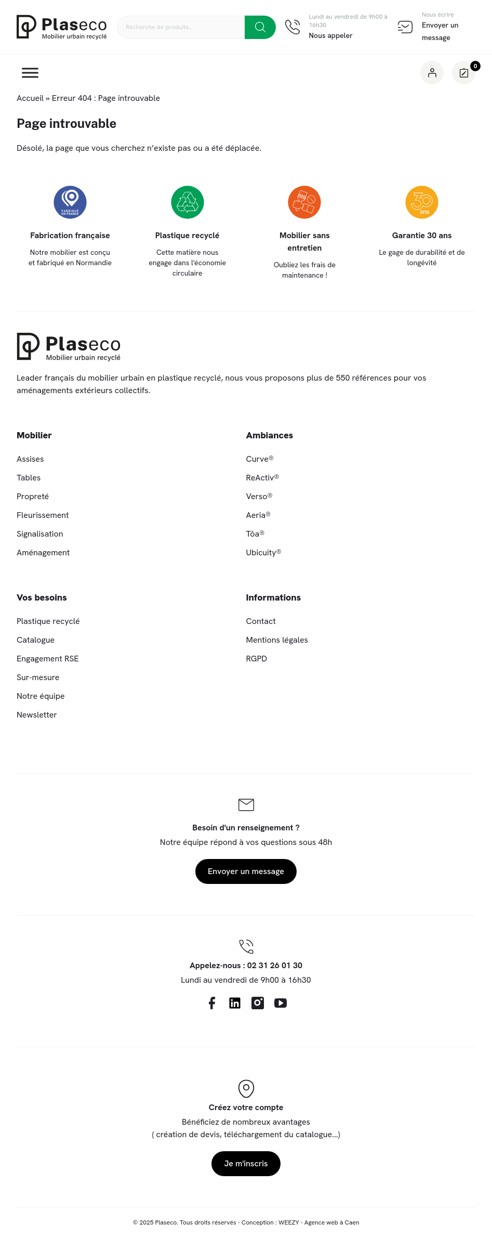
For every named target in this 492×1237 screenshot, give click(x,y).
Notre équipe (41, 696)
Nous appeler (331, 35)
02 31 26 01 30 (274, 965)
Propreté (33, 496)
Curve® (260, 458)
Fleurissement (43, 515)
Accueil (30, 98)
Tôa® (255, 533)
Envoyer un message (246, 871)
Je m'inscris (246, 1163)
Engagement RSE (48, 658)
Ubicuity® (264, 552)
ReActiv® (263, 477)
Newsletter (37, 714)
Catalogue (36, 639)
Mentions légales (277, 639)
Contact (261, 621)
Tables (29, 477)
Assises (30, 458)
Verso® (259, 496)
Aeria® (258, 515)
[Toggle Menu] (30, 72)
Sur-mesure (38, 677)
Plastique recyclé (48, 621)
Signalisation (40, 533)
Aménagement (43, 552)
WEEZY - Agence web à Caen (319, 1222)
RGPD (257, 658)
